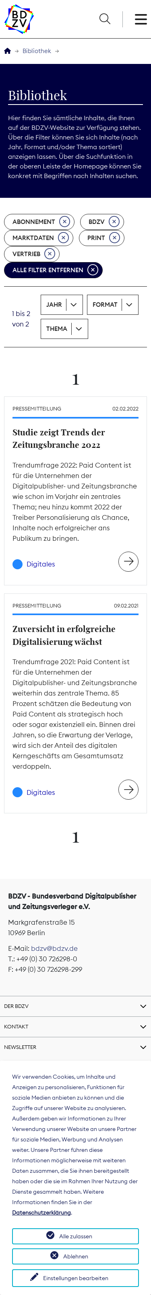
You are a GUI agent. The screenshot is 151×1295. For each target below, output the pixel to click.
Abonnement (41, 222)
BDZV (104, 222)
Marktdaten (40, 238)
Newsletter (20, 1047)
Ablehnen (75, 1256)
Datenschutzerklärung (41, 1212)
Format (105, 304)
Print (103, 238)
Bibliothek (37, 51)
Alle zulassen (75, 1236)
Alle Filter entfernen (55, 270)
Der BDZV (16, 1006)
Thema (56, 328)
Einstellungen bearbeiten (75, 1278)
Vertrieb (33, 254)
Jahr (54, 304)
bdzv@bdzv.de (54, 948)
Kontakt (16, 1026)
